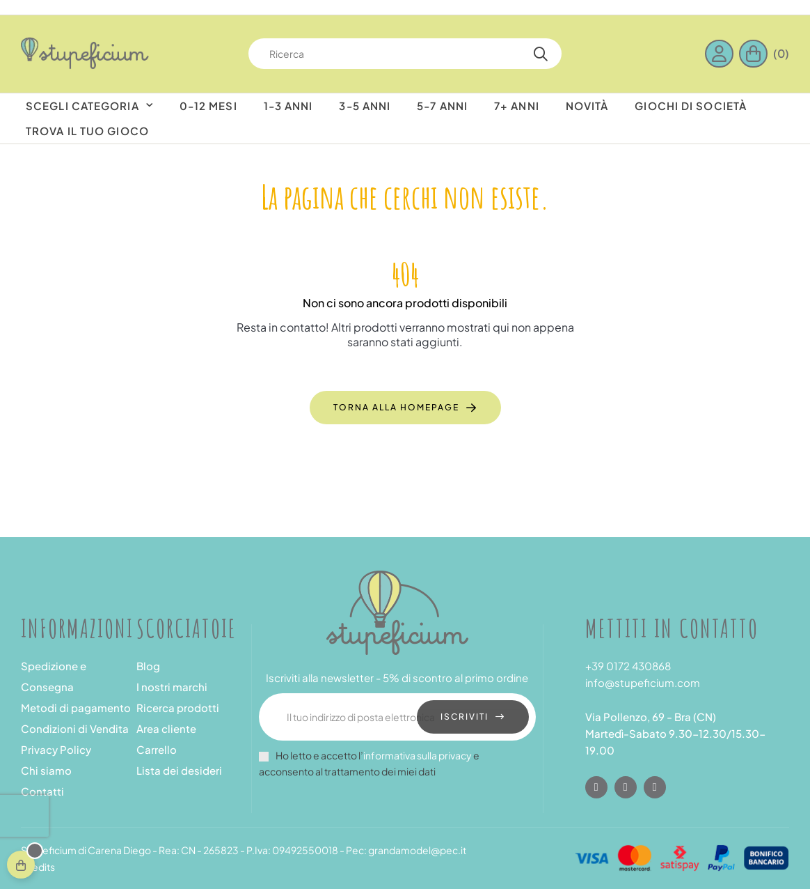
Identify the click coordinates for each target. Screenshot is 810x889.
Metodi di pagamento (76, 707)
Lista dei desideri (179, 770)
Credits (38, 866)
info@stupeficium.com (642, 682)
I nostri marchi (171, 686)
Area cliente (166, 728)
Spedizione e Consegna (53, 676)
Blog (148, 665)
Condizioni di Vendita (75, 728)
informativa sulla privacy (417, 755)
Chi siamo (46, 770)
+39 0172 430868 (628, 665)
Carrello (156, 749)
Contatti (42, 791)
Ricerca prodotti (177, 707)
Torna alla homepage (396, 407)
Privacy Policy (56, 749)
